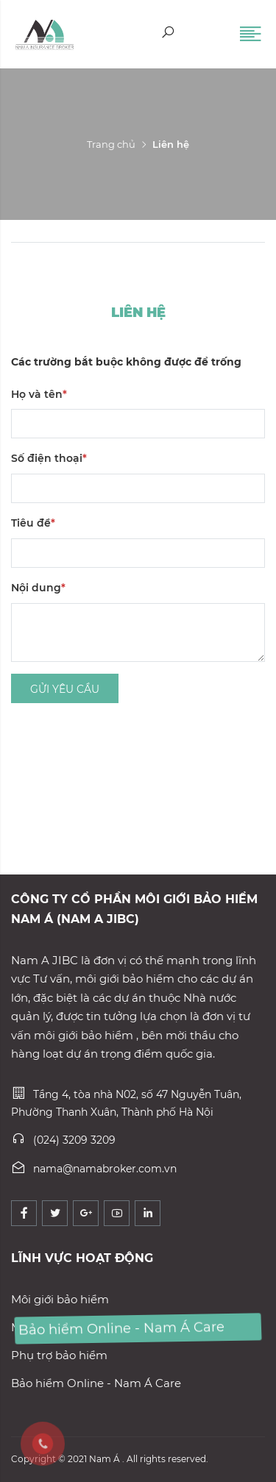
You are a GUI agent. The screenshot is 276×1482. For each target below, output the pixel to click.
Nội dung (38, 587)
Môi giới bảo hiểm (60, 1299)
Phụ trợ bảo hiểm (59, 1355)
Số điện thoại (49, 458)
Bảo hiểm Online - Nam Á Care (96, 1383)
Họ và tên (39, 394)
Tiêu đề (33, 523)
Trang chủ (111, 144)
